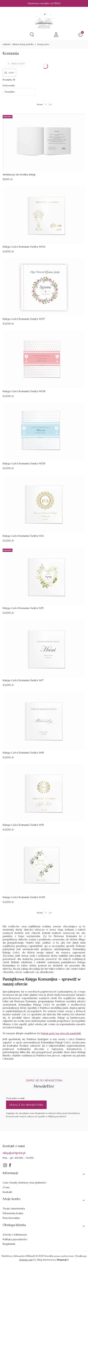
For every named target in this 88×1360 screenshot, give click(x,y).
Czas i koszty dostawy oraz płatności (24, 1182)
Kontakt (7, 1192)
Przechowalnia (11, 1218)
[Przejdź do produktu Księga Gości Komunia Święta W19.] (44, 793)
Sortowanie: (9, 85)
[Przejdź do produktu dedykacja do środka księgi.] (44, 142)
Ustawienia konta (13, 1213)
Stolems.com (25, 1259)
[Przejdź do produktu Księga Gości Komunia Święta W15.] (44, 576)
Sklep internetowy (51, 1259)
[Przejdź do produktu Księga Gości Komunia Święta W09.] (44, 431)
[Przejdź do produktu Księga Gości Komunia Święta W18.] (44, 720)
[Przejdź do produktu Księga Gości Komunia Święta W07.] (44, 287)
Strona (40, 104)
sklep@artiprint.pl (14, 1153)
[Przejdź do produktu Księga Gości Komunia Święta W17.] (44, 648)
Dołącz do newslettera (26, 1104)
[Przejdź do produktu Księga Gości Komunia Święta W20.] (44, 865)
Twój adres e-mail (15, 1098)
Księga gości (43, 44)
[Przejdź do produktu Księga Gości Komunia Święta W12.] (44, 504)
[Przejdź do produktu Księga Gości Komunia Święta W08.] (44, 359)
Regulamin (9, 1243)
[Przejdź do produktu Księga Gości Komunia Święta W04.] (44, 215)
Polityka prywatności (15, 1239)
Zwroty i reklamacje (15, 1234)
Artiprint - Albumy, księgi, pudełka (18, 44)
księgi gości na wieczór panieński (61, 1033)
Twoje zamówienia (14, 1208)
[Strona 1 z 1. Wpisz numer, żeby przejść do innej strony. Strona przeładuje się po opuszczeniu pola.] (46, 104)
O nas (6, 1187)
